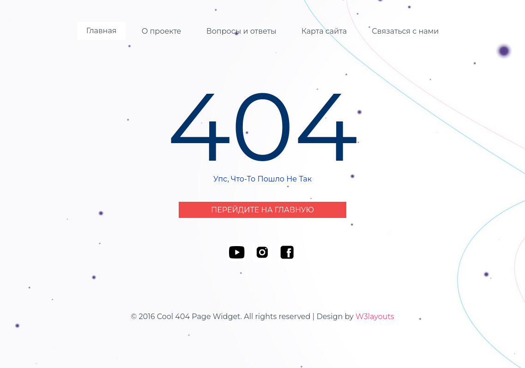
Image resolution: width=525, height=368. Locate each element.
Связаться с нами (405, 31)
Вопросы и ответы (241, 31)
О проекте (161, 31)
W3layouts (375, 316)
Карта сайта (324, 31)
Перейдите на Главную (262, 209)
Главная (101, 30)
